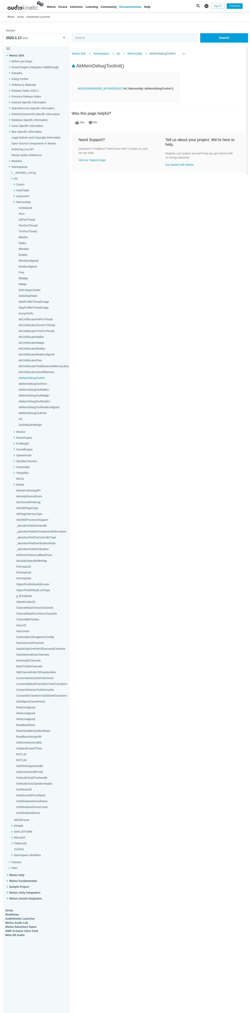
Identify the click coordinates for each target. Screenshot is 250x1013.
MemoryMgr (137, 53)
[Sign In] (218, 6)
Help (147, 7)
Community (109, 7)
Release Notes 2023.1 (25, 90)
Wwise (51, 7)
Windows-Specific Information (30, 120)
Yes (82, 123)
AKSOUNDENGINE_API (95, 88)
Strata (62, 7)
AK (121, 53)
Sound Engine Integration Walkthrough (35, 67)
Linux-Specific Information (27, 125)
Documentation (130, 7)
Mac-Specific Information (27, 131)
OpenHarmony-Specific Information (33, 108)
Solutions (76, 7)
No (95, 123)
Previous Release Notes (26, 96)
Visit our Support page (94, 160)
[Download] (235, 6)
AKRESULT (118, 88)
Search (224, 37)
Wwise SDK (16, 55)
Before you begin (22, 61)
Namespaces (104, 53)
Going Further (20, 79)
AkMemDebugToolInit (165, 53)
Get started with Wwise (180, 164)
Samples (17, 73)
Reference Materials (24, 84)
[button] (198, 6)
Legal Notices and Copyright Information (36, 137)
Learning (92, 7)
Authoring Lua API (23, 149)
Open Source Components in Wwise (34, 143)
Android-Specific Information (29, 102)
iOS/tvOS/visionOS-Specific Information (36, 114)
